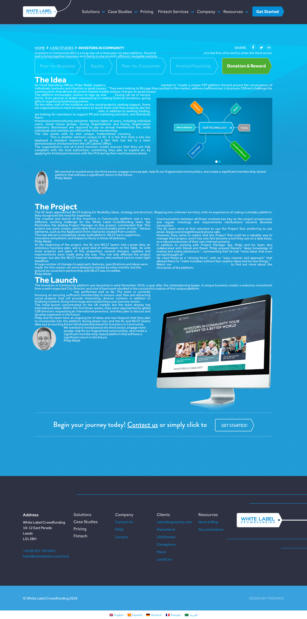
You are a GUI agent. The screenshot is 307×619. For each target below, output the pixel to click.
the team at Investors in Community (133, 85)
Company (206, 11)
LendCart (164, 559)
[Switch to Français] (173, 614)
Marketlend (166, 529)
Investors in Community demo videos (201, 264)
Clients (163, 514)
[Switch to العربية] (191, 614)
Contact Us (124, 522)
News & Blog (208, 522)
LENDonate (166, 537)
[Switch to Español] (134, 614)
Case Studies (120, 11)
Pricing (146, 11)
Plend (161, 552)
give (110, 95)
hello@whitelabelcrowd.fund (46, 556)
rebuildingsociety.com (174, 522)
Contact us (142, 425)
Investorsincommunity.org (54, 292)
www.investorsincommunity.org (180, 53)
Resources (233, 11)
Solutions (91, 11)
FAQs (119, 529)
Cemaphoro (166, 544)
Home (40, 48)
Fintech (81, 535)
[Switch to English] (116, 614)
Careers (121, 537)
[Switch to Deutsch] (154, 614)
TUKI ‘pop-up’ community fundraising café (66, 111)
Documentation (211, 529)
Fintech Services (173, 11)
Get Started (267, 11)
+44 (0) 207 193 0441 (39, 551)
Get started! (234, 426)
